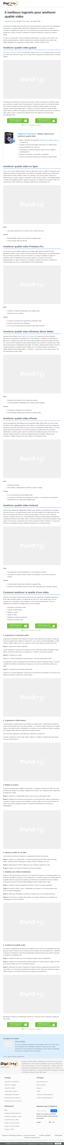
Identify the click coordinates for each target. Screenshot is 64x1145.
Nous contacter (41, 1085)
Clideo (5, 171)
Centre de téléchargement (45, 1098)
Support (39, 1088)
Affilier (38, 1091)
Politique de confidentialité (46, 1143)
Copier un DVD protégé (12, 1126)
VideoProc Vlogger (10, 1085)
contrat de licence (32, 1143)
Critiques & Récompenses (45, 1094)
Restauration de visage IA (12, 1098)
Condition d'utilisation (45, 1135)
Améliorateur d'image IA (12, 1094)
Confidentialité (58, 1135)
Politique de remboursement (32, 1137)
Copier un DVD (9, 1129)
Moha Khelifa (11, 21)
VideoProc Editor (10, 1088)
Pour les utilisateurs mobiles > (33, 125)
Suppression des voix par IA (13, 1101)
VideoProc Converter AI (10, 52)
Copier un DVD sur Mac (12, 1123)
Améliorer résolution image (13, 1116)
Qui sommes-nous (42, 1081)
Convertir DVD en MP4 (12, 1119)
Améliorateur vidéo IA (11, 1091)
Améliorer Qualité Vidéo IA (13, 1113)
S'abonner (53, 1110)
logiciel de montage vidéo (30, 336)
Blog (9, 1056)
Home (4, 1056)
